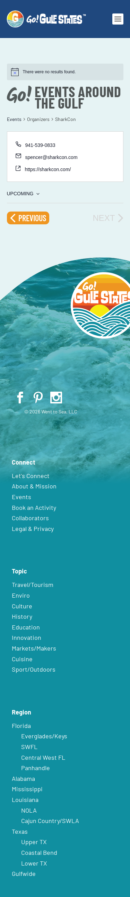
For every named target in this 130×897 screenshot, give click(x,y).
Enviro (21, 595)
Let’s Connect (31, 475)
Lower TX (34, 863)
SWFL (29, 746)
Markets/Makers (34, 648)
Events (14, 119)
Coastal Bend (39, 852)
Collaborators (30, 518)
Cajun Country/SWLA (50, 820)
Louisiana (25, 799)
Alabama (23, 778)
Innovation (26, 637)
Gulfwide (24, 873)
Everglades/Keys (44, 736)
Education (26, 627)
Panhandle (35, 768)
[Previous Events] (28, 218)
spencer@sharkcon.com (51, 157)
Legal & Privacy (33, 528)
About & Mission (34, 486)
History (22, 616)
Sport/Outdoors (33, 669)
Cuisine (22, 659)
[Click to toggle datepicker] (23, 193)
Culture (22, 606)
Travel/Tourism (32, 584)
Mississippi (27, 789)
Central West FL (43, 757)
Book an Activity (34, 507)
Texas (20, 831)
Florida (21, 725)
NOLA (29, 810)
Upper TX (34, 841)
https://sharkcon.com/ (48, 169)
